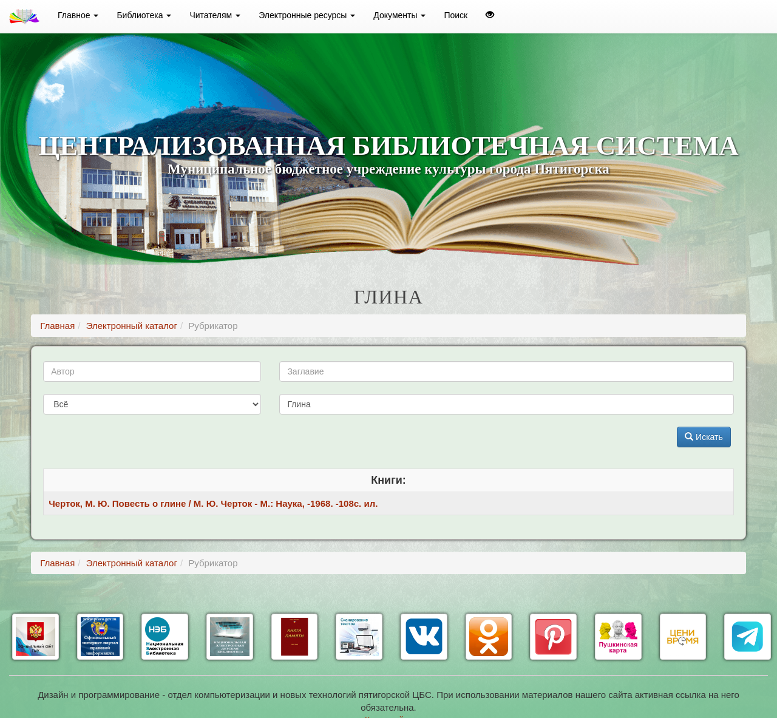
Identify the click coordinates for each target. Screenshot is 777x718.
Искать (704, 437)
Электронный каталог (131, 325)
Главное (78, 15)
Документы (399, 15)
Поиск (455, 15)
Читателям (214, 15)
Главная (57, 325)
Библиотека (144, 15)
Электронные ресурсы (307, 15)
